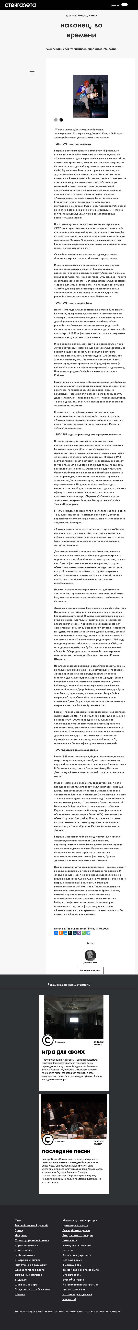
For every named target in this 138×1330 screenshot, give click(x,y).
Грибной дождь (25, 1255)
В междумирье (71, 1265)
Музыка (93, 16)
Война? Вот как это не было (80, 1270)
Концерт (82, 16)
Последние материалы (90, 971)
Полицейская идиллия (76, 1230)
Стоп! (18, 1220)
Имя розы (21, 1235)
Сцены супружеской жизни (32, 1240)
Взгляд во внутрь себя (76, 1255)
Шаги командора (26, 1284)
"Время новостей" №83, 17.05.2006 (88, 929)
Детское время (72, 1260)
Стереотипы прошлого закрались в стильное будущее (30, 1275)
